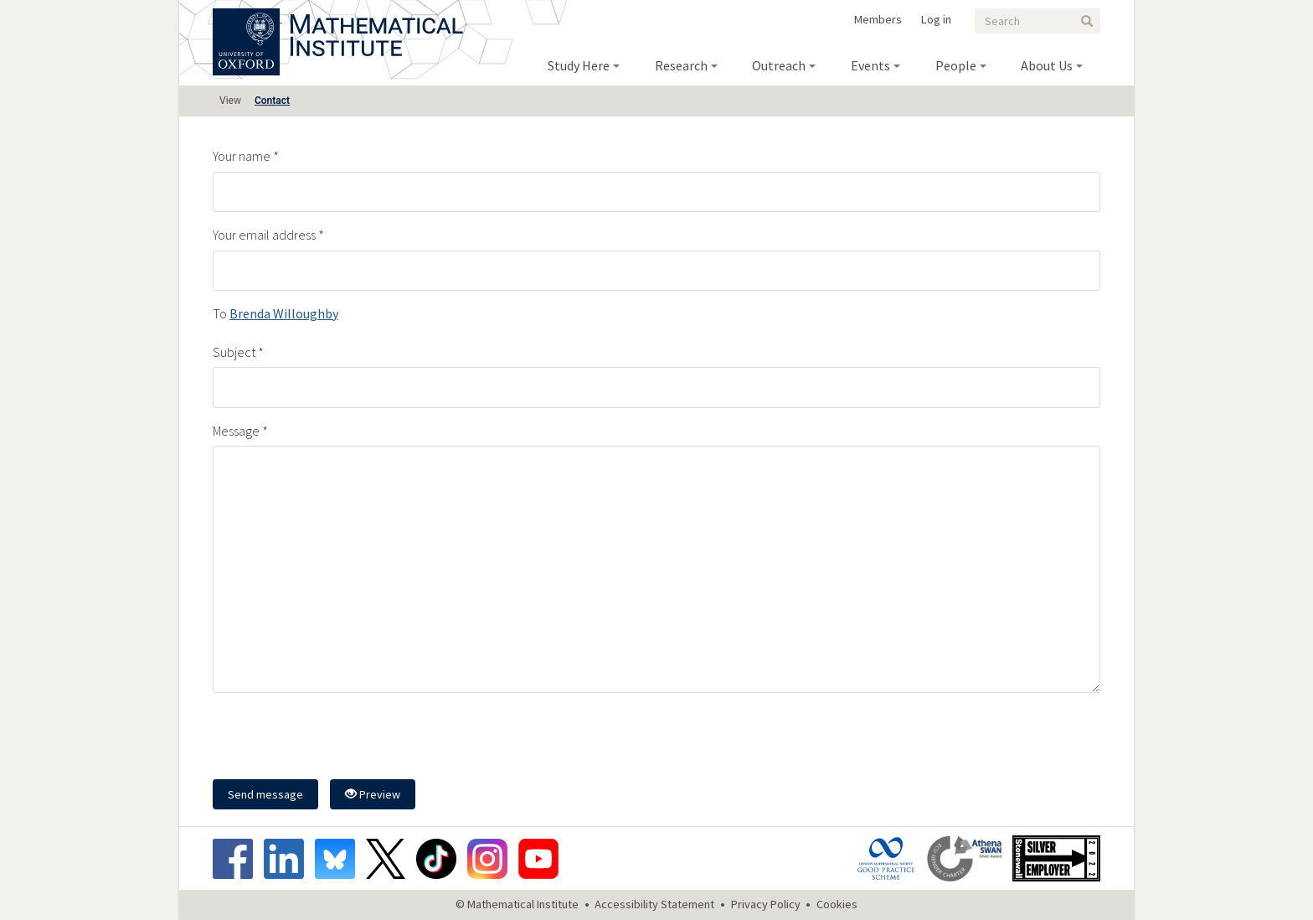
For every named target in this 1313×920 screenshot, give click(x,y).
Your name (241, 155)
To (220, 313)
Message (236, 430)
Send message (265, 794)
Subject (234, 352)
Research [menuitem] (681, 65)
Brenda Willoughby (283, 313)
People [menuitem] (955, 65)
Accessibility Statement (654, 904)
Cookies (836, 904)
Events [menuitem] (870, 65)
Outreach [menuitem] (779, 65)
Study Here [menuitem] (579, 65)
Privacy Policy (766, 904)
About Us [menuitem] (1047, 65)
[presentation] (340, 738)
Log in (936, 19)
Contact (272, 100)
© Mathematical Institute (517, 904)
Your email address (264, 234)
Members (878, 19)
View (230, 100)
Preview (372, 794)
